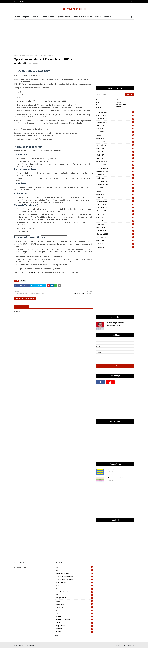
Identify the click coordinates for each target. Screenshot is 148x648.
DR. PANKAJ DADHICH (74, 9)
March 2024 (115, 158)
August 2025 (115, 125)
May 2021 (115, 221)
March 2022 (115, 198)
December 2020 (115, 234)
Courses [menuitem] (98, 17)
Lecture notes (74, 604)
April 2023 (115, 178)
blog (74, 567)
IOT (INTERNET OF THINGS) (122, 106)
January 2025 (115, 142)
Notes (74, 610)
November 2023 (115, 171)
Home (16, 1)
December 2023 (115, 168)
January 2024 (115, 165)
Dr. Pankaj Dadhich (20, 63)
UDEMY (74, 632)
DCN (74, 585)
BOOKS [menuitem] (35, 17)
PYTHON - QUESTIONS (74, 619)
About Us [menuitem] (108, 17)
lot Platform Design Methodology (116, 478)
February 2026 (115, 112)
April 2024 (115, 155)
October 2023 (115, 175)
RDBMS (118, 102)
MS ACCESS (74, 607)
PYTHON (74, 616)
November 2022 (115, 185)
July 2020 (115, 244)
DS (74, 588)
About (22, 1)
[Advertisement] (74, 37)
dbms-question (74, 582)
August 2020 (115, 241)
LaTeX (74, 601)
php (74, 613)
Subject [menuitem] (25, 17)
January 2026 (115, 115)
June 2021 (115, 217)
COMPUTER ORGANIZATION (74, 579)
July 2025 (115, 129)
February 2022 (115, 201)
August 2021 (115, 214)
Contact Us (131, 645)
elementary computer (74, 592)
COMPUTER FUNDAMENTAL (74, 576)
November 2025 (115, 122)
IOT (74, 595)
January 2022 (115, 204)
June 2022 (115, 188)
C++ (74, 570)
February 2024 (115, 162)
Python (118, 100)
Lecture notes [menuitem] (48, 17)
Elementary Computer (103, 105)
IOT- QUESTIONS (74, 598)
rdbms (21, 55)
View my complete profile (113, 325)
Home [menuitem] (17, 17)
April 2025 (115, 138)
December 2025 (115, 119)
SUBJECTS (74, 629)
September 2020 (115, 237)
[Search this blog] (110, 94)
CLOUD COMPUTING (74, 573)
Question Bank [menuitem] (64, 17)
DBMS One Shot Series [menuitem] (83, 17)
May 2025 (115, 135)
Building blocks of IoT (112, 470)
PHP (97, 102)
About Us (99, 107)
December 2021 (115, 208)
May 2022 (115, 191)
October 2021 (115, 211)
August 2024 (115, 148)
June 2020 (115, 247)
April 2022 (115, 194)
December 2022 (115, 181)
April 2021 (115, 224)
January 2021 (115, 231)
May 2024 (115, 152)
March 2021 (115, 227)
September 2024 (115, 145)
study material (74, 626)
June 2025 (115, 132)
